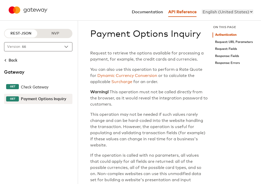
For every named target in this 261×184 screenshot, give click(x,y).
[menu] (227, 11)
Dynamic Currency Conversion (127, 76)
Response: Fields (227, 56)
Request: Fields (226, 49)
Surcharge (121, 82)
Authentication (226, 35)
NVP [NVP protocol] (55, 33)
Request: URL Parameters (234, 42)
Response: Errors (227, 63)
